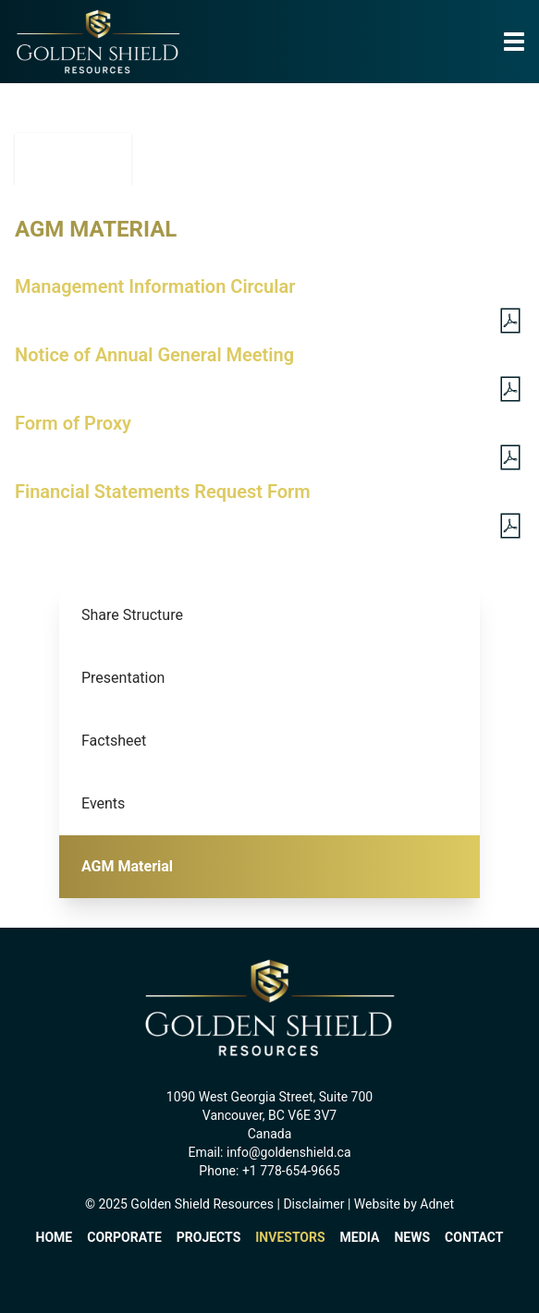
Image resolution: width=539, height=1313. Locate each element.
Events (103, 803)
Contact (474, 1237)
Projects (209, 1237)
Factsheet (113, 740)
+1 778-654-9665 (291, 1170)
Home (54, 1237)
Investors (290, 1237)
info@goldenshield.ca (289, 1152)
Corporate (124, 1237)
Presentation (123, 678)
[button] (514, 42)
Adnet (437, 1204)
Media (360, 1237)
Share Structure (132, 615)
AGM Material (127, 866)
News (412, 1237)
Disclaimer (313, 1204)
